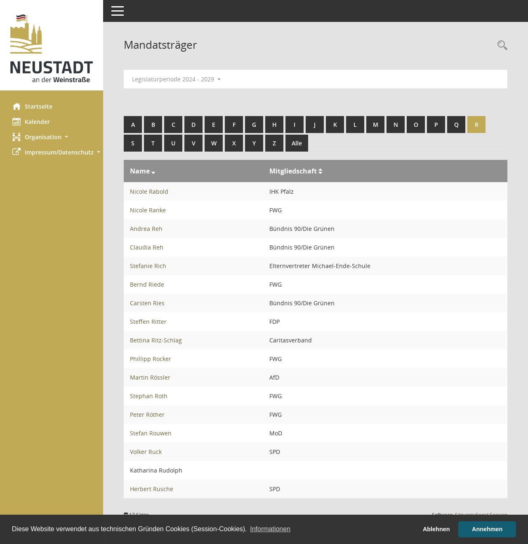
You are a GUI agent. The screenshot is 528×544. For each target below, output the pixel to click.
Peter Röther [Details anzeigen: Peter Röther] (147, 414)
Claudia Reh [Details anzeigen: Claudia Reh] (146, 247)
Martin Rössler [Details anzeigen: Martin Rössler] (150, 377)
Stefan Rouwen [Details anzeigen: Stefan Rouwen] (151, 433)
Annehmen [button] (487, 529)
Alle (297, 143)
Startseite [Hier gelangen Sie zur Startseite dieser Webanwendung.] (32, 106)
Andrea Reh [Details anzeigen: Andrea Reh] (146, 229)
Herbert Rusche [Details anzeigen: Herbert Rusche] (151, 489)
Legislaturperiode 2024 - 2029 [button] (176, 79)
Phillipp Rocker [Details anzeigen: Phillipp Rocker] (150, 359)
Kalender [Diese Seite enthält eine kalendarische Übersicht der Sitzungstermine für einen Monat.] (31, 121)
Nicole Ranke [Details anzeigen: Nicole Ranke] (148, 210)
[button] (51, 137)
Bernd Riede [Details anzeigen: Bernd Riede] (147, 284)
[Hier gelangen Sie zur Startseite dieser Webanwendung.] (51, 48)
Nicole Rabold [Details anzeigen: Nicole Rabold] (149, 191)
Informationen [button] (270, 528)
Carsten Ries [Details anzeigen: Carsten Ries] (147, 303)
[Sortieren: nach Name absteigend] (153, 171)
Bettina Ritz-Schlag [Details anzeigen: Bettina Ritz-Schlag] (156, 340)
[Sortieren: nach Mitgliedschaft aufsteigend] (320, 171)
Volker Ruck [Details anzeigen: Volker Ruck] (146, 452)
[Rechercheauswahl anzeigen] (500, 45)
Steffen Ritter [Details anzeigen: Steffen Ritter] (148, 321)
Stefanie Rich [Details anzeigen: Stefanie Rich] (148, 266)
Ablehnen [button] (436, 529)
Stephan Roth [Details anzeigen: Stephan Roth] (148, 396)
